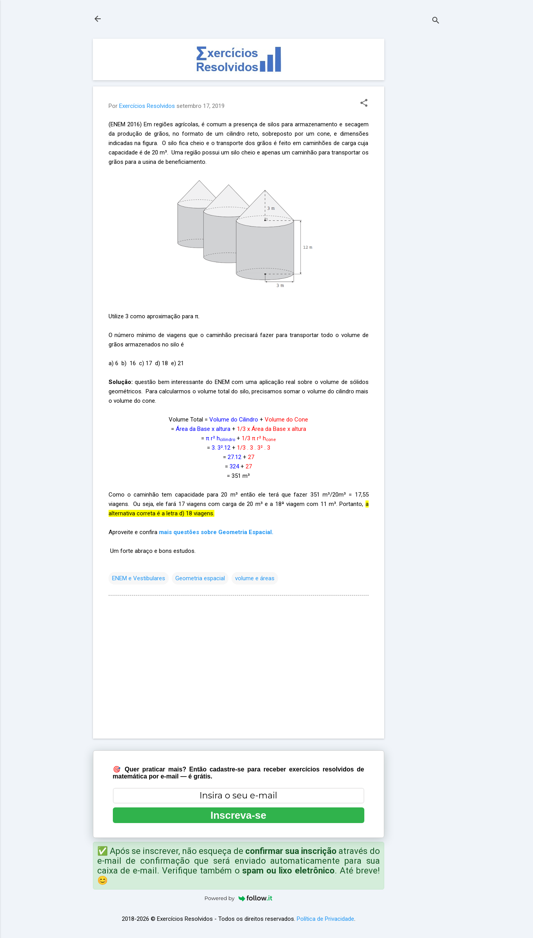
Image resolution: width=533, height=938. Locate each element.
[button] (364, 103)
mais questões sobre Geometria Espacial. (216, 532)
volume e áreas (255, 578)
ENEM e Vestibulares (138, 578)
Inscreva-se (238, 815)
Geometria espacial (200, 578)
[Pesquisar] (435, 21)
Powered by (239, 898)
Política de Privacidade (325, 918)
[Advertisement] (415, 156)
